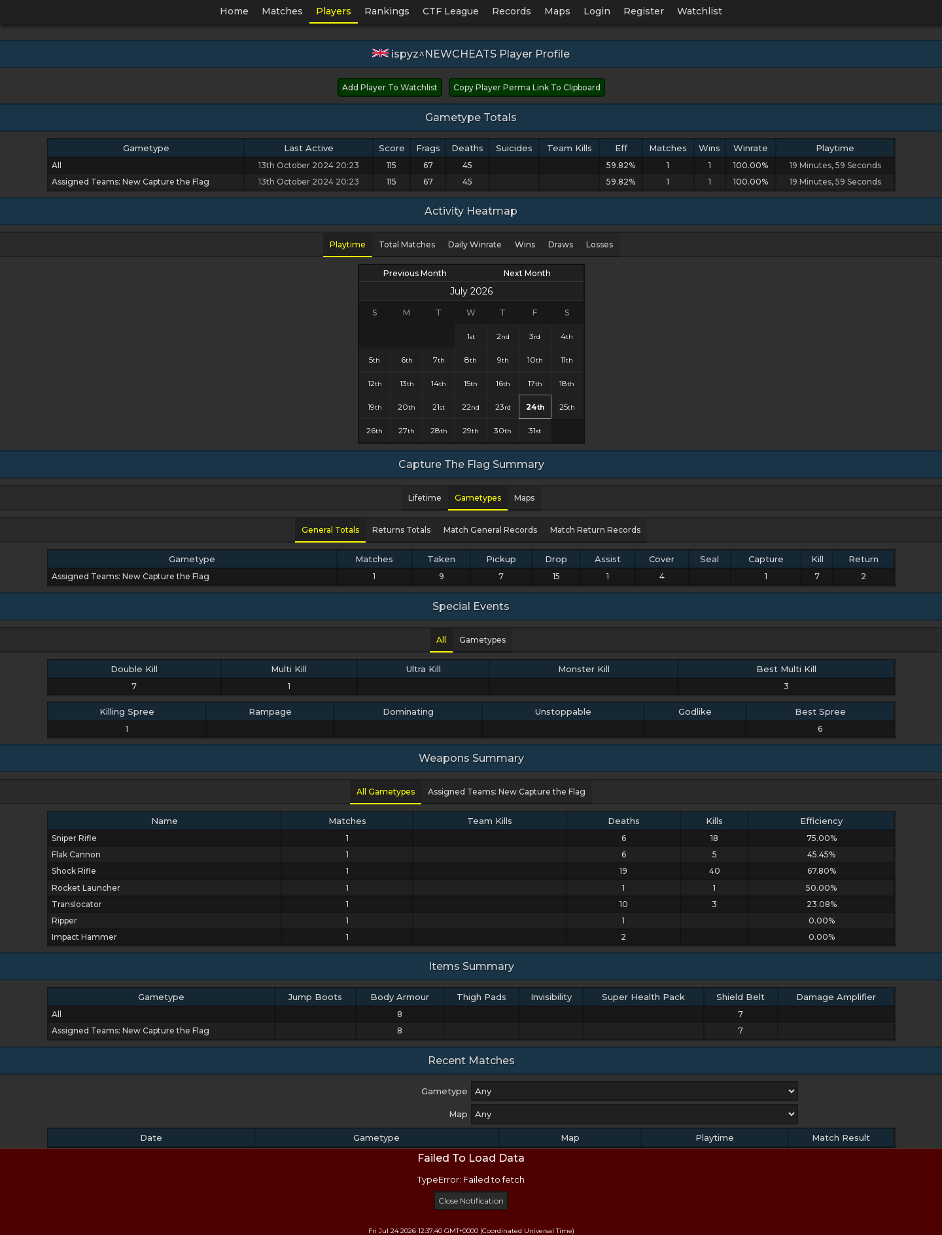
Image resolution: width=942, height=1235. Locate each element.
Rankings (387, 11)
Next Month (527, 273)
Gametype (444, 1091)
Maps (557, 11)
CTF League (451, 11)
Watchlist (699, 11)
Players (333, 11)
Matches (282, 11)
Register (643, 11)
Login (597, 11)
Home (234, 11)
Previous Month (415, 273)
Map (458, 1114)
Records (511, 11)
